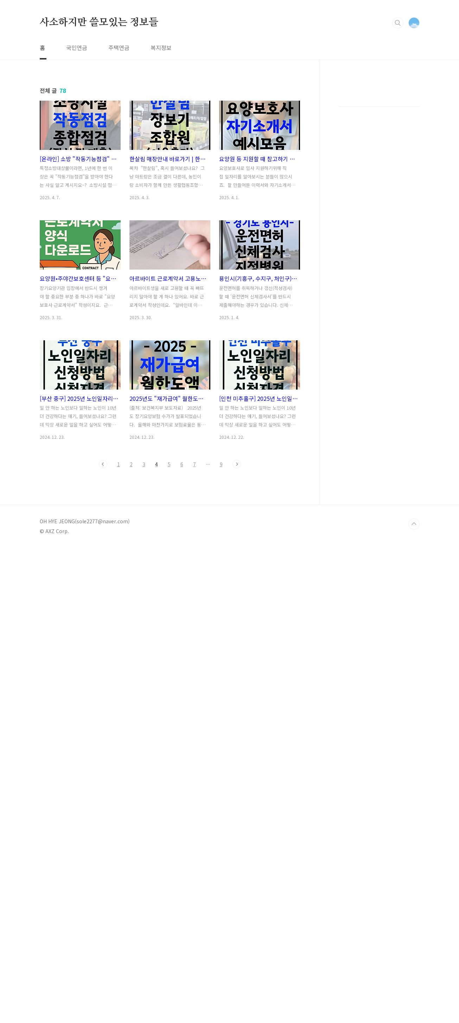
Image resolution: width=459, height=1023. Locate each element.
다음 (236, 464)
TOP (414, 524)
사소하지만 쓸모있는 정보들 (99, 22)
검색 (398, 23)
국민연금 (76, 47)
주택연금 (118, 47)
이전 (103, 464)
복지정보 (161, 47)
